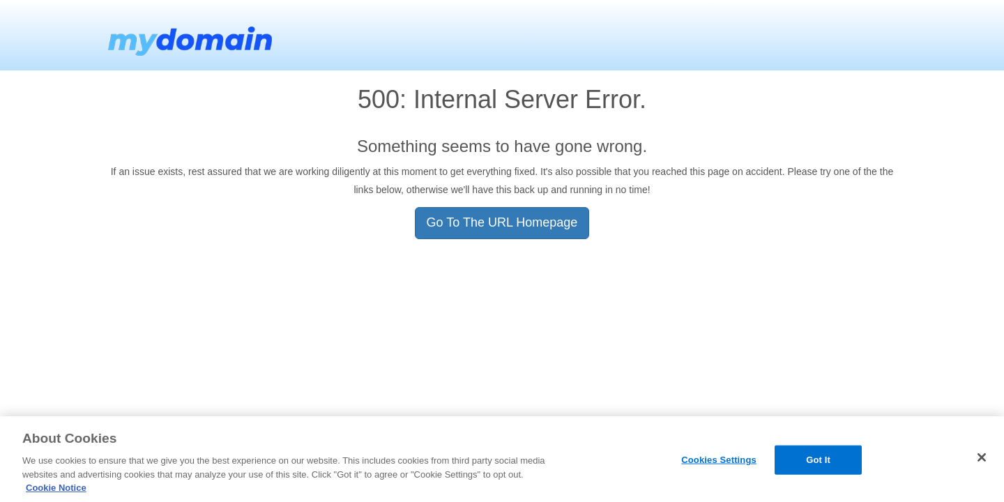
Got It (818, 460)
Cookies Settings (718, 460)
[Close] (981, 457)
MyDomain (188, 35)
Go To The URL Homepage (502, 222)
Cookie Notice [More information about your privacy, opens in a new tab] (56, 487)
